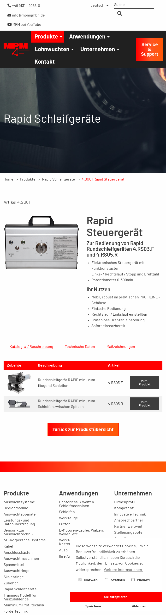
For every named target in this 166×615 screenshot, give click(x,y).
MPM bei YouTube (24, 24)
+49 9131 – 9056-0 (23, 6)
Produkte (46, 37)
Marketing (142, 580)
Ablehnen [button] (139, 606)
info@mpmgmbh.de (26, 15)
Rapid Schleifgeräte (58, 179)
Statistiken (117, 580)
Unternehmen (97, 49)
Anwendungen (87, 37)
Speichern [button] (93, 606)
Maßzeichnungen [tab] (121, 347)
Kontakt (45, 62)
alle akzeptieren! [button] (116, 597)
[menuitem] (98, 5)
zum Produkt (144, 417)
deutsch (97, 5)
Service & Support (149, 49)
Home (8, 179)
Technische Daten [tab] (80, 347)
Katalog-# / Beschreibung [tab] (31, 347)
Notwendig (90, 580)
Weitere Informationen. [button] (123, 570)
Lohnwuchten (52, 49)
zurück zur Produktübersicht (83, 464)
